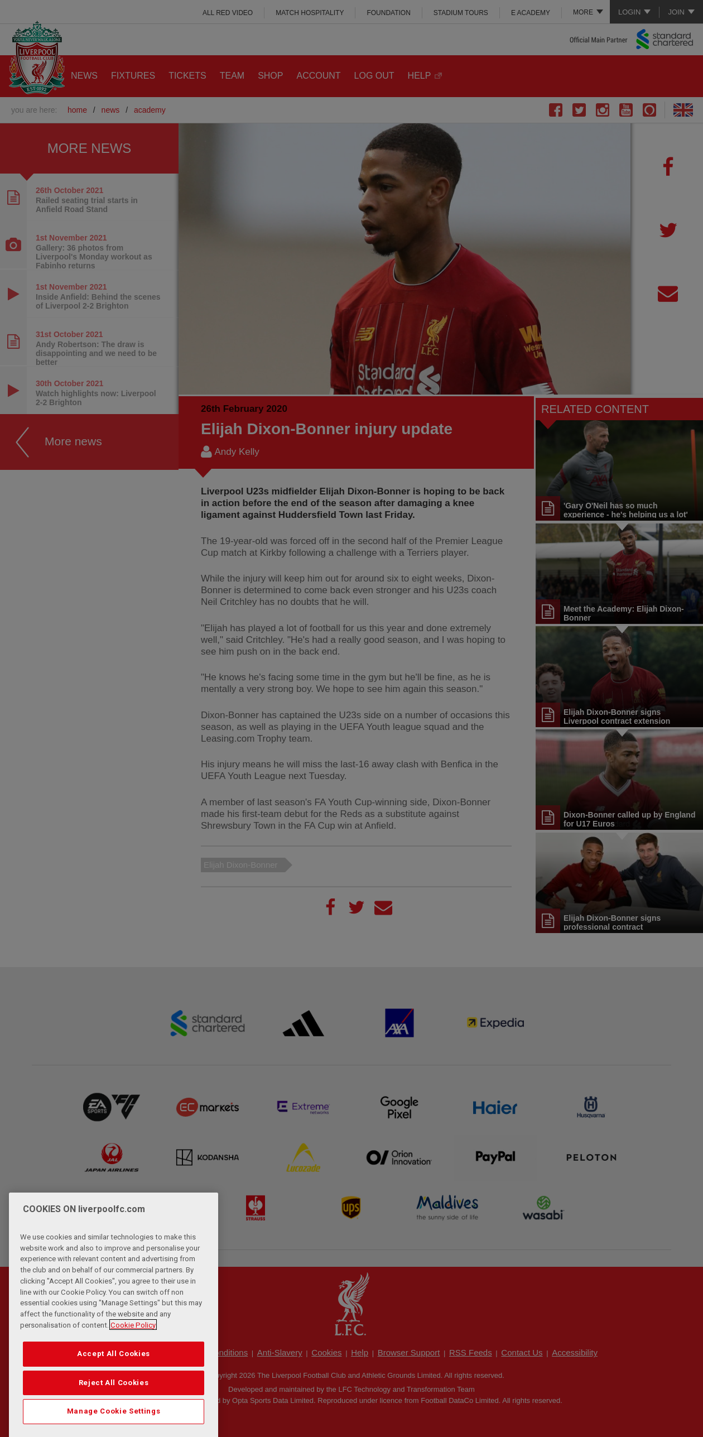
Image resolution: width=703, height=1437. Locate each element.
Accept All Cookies (113, 1388)
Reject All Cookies (114, 1416)
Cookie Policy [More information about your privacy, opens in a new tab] (133, 1359)
